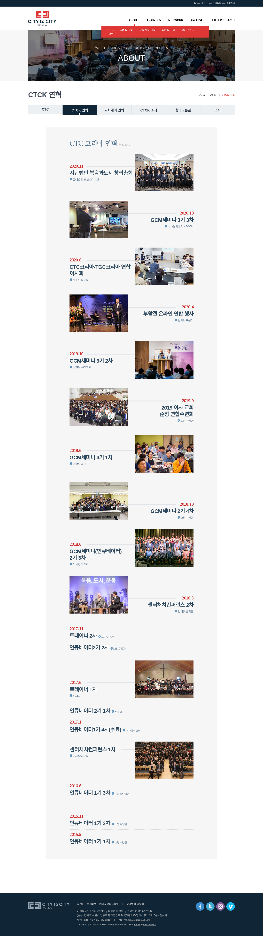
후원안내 (231, 3)
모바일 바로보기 (135, 904)
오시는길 (217, 3)
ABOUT (134, 20)
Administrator (149, 924)
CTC (110, 30)
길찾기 (163, 915)
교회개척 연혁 (147, 30)
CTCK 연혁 (126, 30)
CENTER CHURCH (222, 20)
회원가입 (92, 904)
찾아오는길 (187, 30)
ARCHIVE (196, 20)
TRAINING (154, 20)
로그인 (204, 3)
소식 (111, 33)
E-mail (137, 924)
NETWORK (175, 20)
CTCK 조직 (168, 30)
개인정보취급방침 (109, 904)
